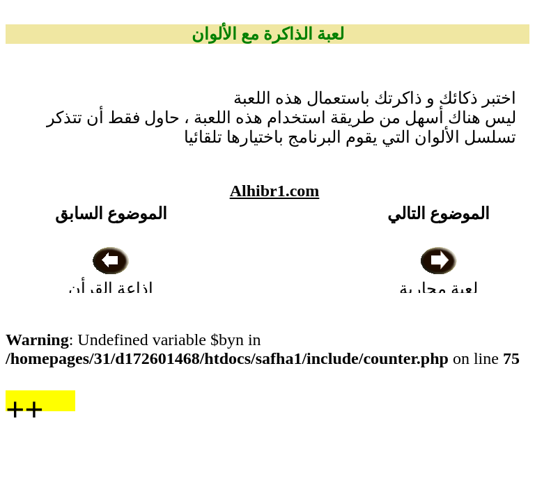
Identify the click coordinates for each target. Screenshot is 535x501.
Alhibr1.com (275, 191)
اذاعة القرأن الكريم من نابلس (111, 288)
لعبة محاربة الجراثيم (438, 288)
